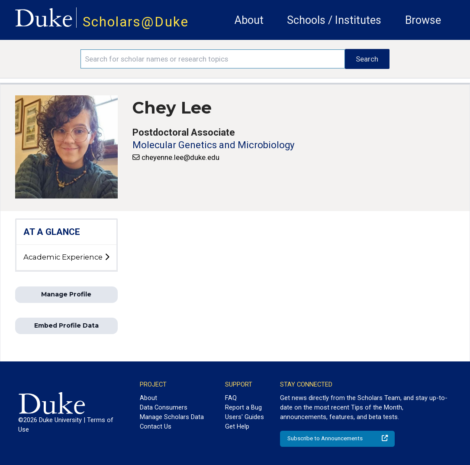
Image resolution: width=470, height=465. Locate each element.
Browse (423, 20)
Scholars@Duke (136, 22)
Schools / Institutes (334, 20)
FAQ (231, 398)
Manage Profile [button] (66, 294)
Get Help (237, 426)
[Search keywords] (212, 58)
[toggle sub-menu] (107, 257)
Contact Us (155, 426)
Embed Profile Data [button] (66, 325)
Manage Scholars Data (172, 417)
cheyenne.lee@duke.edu (180, 157)
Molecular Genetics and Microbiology (213, 145)
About (249, 20)
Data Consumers (163, 407)
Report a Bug (243, 407)
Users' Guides (244, 417)
